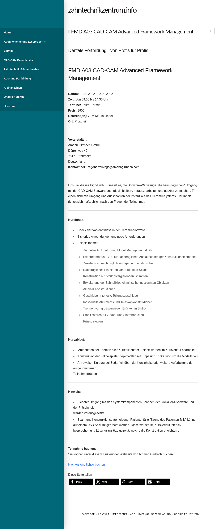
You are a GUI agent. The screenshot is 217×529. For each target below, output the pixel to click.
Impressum (120, 514)
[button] (81, 482)
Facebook (88, 514)
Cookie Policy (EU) (186, 514)
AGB (132, 514)
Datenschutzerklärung (154, 514)
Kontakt (103, 514)
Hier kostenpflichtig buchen (86, 464)
